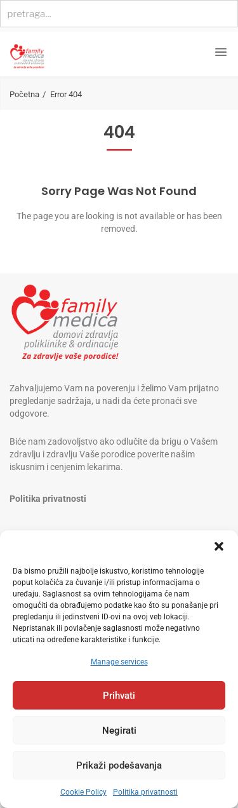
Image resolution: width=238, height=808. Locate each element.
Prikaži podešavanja (119, 765)
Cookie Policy (83, 792)
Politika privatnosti (145, 792)
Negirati (119, 730)
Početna (24, 94)
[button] (219, 546)
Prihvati (119, 695)
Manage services (119, 661)
